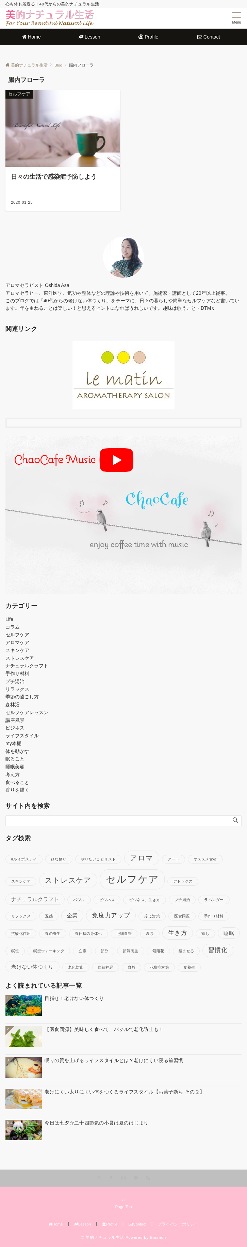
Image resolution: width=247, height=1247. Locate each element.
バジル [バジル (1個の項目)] (79, 900)
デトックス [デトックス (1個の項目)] (183, 881)
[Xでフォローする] (99, 1178)
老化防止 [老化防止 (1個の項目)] (76, 967)
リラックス (17, 689)
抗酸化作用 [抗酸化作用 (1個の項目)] (21, 933)
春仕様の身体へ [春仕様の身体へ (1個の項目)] (88, 933)
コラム (12, 627)
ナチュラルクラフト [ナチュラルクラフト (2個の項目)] (35, 899)
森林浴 (12, 704)
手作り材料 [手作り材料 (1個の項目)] (214, 916)
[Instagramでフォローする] (123, 1178)
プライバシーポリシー (178, 1224)
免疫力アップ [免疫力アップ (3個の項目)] (111, 915)
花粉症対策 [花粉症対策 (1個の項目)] (159, 967)
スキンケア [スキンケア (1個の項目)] (21, 881)
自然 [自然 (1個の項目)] (131, 967)
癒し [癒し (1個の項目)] (205, 933)
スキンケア (17, 650)
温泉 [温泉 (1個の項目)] (150, 933)
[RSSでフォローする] (148, 1178)
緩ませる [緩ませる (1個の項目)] (186, 951)
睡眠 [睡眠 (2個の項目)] (229, 933)
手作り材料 (17, 673)
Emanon (158, 1237)
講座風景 (14, 720)
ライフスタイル (22, 735)
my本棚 (13, 743)
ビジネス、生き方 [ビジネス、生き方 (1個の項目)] (144, 900)
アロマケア (17, 642)
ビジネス (14, 727)
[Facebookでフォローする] (111, 1178)
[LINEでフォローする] (136, 1178)
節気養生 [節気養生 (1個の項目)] (130, 951)
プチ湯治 (14, 681)
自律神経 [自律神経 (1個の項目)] (106, 967)
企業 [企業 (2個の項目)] (72, 915)
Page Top (123, 1203)
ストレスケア (19, 658)
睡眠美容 (14, 766)
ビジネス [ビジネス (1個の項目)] (107, 900)
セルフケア (17, 634)
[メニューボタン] (237, 18)
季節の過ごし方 (22, 696)
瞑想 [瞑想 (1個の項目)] (15, 951)
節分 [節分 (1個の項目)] (105, 951)
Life (9, 619)
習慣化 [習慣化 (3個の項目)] (217, 950)
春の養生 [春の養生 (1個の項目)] (53, 933)
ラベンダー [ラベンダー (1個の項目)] (214, 900)
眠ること (14, 759)
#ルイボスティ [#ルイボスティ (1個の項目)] (24, 859)
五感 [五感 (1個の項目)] (49, 916)
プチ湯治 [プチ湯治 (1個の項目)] (182, 900)
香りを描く (17, 790)
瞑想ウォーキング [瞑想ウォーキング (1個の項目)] (48, 951)
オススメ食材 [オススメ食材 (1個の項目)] (205, 859)
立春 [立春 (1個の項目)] (82, 951)
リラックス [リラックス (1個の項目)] (21, 916)
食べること (17, 782)
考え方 (12, 774)
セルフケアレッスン (26, 712)
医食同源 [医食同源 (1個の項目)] (182, 916)
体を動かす (17, 751)
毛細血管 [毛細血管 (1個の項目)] (124, 933)
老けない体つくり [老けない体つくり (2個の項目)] (32, 967)
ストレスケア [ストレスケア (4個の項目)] (68, 880)
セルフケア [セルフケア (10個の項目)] (132, 879)
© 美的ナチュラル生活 (102, 1237)
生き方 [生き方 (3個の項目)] (177, 932)
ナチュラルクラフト (26, 665)
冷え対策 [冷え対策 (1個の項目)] (152, 916)
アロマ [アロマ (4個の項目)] (141, 858)
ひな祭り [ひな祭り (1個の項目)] (59, 859)
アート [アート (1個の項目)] (173, 859)
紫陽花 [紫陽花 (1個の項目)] (158, 951)
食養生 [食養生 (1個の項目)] (189, 967)
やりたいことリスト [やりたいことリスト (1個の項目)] (98, 859)
